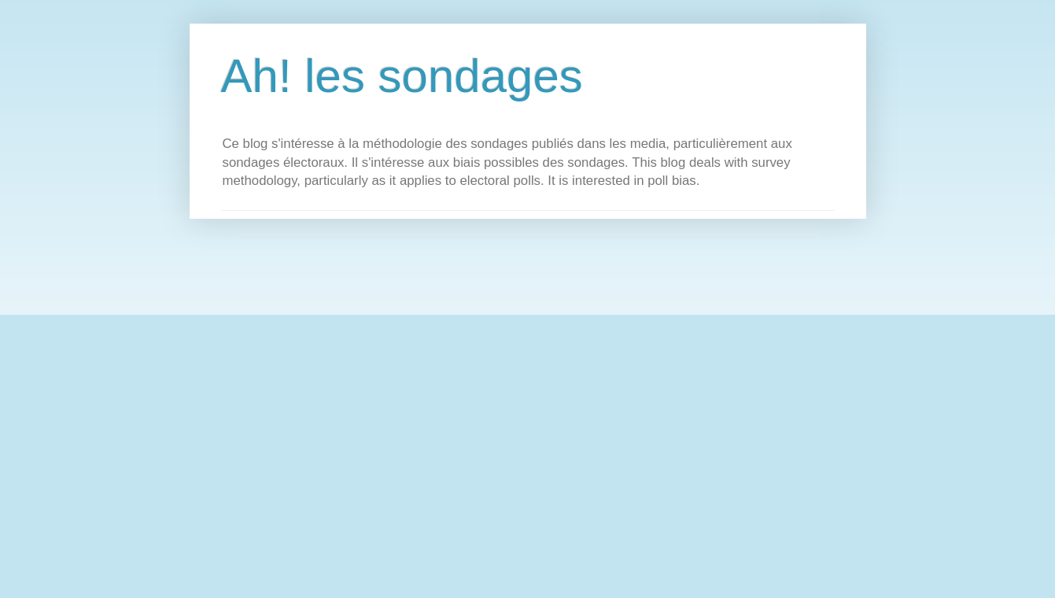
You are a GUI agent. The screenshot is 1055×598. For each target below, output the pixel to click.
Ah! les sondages (402, 76)
